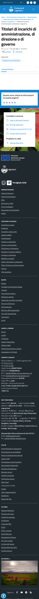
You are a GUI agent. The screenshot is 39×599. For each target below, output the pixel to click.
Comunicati (5, 317)
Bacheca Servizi (6, 472)
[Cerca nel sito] (33, 9)
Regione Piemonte (7, 510)
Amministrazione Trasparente (16, 17)
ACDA (3, 527)
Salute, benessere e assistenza (11, 262)
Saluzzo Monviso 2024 (9, 547)
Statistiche (5, 495)
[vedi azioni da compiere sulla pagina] (17, 51)
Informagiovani (6, 307)
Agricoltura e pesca (7, 225)
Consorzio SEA (6, 524)
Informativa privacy (8, 479)
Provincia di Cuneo (7, 514)
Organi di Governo (7, 193)
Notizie (3, 283)
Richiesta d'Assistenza (9, 469)
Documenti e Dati (7, 203)
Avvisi (3, 320)
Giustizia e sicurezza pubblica (11, 252)
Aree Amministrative (8, 196)
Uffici (3, 200)
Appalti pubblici (6, 235)
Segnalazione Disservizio (9, 465)
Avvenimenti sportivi (8, 293)
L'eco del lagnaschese (8, 313)
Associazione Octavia (8, 537)
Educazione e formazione (9, 248)
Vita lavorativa (6, 272)
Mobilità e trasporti (7, 258)
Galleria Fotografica (8, 342)
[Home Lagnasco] (18, 9)
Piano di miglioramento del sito (11, 455)
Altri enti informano (8, 303)
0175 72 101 (8, 363)
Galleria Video (6, 345)
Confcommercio (6, 551)
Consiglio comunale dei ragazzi (11, 287)
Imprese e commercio (8, 255)
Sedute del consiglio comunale (11, 300)
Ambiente (4, 228)
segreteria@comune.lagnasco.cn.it (18, 375)
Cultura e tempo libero (9, 245)
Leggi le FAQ (5, 458)
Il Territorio (4, 338)
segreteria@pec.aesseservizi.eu (15, 438)
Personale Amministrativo (10, 210)
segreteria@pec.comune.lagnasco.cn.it (19, 373)
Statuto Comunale (7, 475)
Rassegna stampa (7, 297)
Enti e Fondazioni (7, 206)
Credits (3, 489)
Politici (3, 213)
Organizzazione (32, 17)
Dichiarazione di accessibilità (11, 452)
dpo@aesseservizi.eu (13, 436)
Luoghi (3, 335)
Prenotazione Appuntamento (11, 462)
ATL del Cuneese (7, 540)
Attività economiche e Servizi (11, 348)
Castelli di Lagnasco (8, 517)
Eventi (3, 332)
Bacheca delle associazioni (10, 310)
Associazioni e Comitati (9, 352)
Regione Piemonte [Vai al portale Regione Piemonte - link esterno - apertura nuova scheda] (8, 2)
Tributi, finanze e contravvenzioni (12, 265)
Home (3, 17)
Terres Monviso (6, 534)
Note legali (5, 482)
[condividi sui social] (6, 51)
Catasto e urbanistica (8, 241)
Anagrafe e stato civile (9, 231)
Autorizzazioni (6, 238)
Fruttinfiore (5, 520)
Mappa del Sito (6, 499)
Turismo (3, 268)
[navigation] (4, 9)
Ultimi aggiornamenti (8, 492)
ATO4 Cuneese (6, 530)
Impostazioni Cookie (8, 485)
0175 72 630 (9, 365)
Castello (4, 290)
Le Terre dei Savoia (7, 544)
